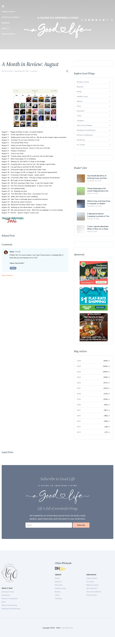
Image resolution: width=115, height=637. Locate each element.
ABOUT (5, 28)
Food (79, 106)
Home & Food (8, 12)
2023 (79, 377)
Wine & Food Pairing (84, 125)
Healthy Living (82, 96)
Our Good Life (67, 628)
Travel (79, 116)
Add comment (7, 275)
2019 (79, 399)
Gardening (81, 140)
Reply (13, 268)
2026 (79, 361)
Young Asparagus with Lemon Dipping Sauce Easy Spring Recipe (98, 189)
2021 (79, 388)
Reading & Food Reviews (86, 130)
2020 (79, 394)
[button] (67, 71)
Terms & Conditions (93, 592)
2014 (79, 427)
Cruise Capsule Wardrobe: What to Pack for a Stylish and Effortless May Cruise (98, 227)
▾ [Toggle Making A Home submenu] (14, 12)
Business (6, 23)
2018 (79, 405)
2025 (79, 366)
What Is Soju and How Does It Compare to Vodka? (98, 202)
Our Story (90, 582)
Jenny (12, 252)
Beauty (79, 101)
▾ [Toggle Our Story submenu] (8, 28)
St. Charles (81, 145)
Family (79, 92)
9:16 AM (17, 252)
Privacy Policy (91, 595)
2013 (79, 432)
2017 (79, 410)
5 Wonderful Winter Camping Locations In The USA (98, 215)
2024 (79, 372)
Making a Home (92, 585)
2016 (79, 416)
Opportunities (8, 34)
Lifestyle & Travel (10, 17)
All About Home (83, 82)
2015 (79, 421)
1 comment (34, 71)
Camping (80, 121)
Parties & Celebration (85, 135)
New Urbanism (91, 588)
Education (80, 111)
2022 (79, 383)
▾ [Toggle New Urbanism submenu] (19, 17)
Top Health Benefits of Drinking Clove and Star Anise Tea (97, 177)
